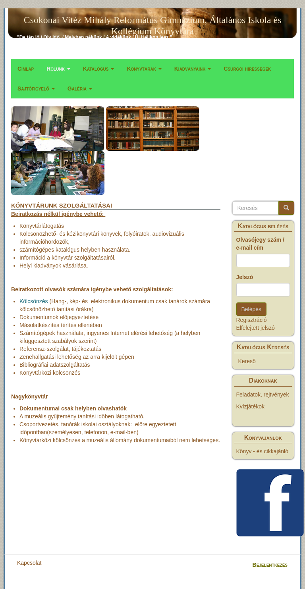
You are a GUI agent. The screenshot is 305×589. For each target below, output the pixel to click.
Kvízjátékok (250, 406)
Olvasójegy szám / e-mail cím (260, 244)
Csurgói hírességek (247, 68)
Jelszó (244, 277)
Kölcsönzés (33, 301)
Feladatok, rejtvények (262, 394)
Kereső (247, 361)
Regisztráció (251, 320)
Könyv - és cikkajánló (262, 451)
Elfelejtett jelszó (255, 328)
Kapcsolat (29, 563)
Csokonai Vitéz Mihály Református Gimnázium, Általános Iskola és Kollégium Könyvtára (152, 21)
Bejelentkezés (270, 565)
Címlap (25, 68)
